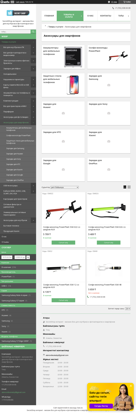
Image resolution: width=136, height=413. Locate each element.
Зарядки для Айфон (12, 68)
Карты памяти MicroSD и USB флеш (16, 86)
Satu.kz (80, 408)
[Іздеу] (33, 32)
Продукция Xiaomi (11, 231)
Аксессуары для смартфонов (16, 122)
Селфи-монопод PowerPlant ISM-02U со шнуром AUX (107, 228)
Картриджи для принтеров (15, 199)
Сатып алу (63, 242)
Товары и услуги (9, 42)
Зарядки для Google (14, 175)
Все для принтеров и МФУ (14, 106)
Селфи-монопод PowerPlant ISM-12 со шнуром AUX (61, 285)
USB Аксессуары (10, 185)
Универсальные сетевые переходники (14, 213)
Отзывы (5, 242)
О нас (4, 236)
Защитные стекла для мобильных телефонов (20, 142)
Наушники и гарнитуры (13, 79)
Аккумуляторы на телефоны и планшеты (16, 94)
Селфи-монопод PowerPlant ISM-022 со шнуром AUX (61, 228)
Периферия (8, 111)
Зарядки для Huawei (14, 154)
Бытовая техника (11, 225)
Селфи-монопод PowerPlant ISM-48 (104, 284)
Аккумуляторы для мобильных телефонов (19, 129)
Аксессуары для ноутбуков (15, 220)
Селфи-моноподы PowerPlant (18, 135)
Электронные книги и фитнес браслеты (16, 61)
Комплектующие (10, 100)
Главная (49, 16)
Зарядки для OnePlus (15, 180)
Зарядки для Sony (13, 159)
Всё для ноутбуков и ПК (13, 47)
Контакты (105, 16)
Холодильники (9, 74)
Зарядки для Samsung (15, 148)
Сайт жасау (20, 2)
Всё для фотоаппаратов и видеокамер (14, 53)
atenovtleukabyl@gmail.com (13, 392)
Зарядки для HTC (13, 164)
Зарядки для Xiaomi (14, 169)
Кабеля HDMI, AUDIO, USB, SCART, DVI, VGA (14, 192)
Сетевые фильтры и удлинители (12, 205)
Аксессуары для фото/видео (15, 117)
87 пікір (114, 2)
